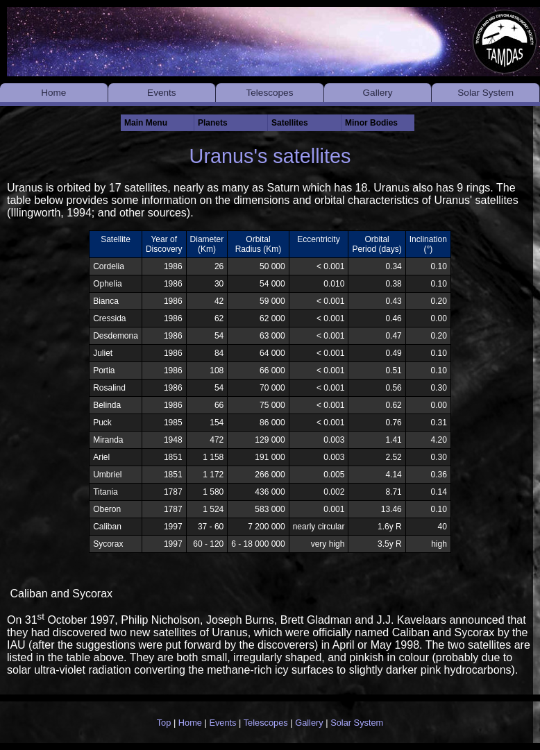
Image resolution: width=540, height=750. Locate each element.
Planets (213, 123)
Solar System (485, 92)
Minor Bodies (371, 123)
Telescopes (269, 92)
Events (161, 92)
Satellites (289, 123)
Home (53, 92)
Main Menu (145, 123)
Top (164, 722)
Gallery (378, 92)
